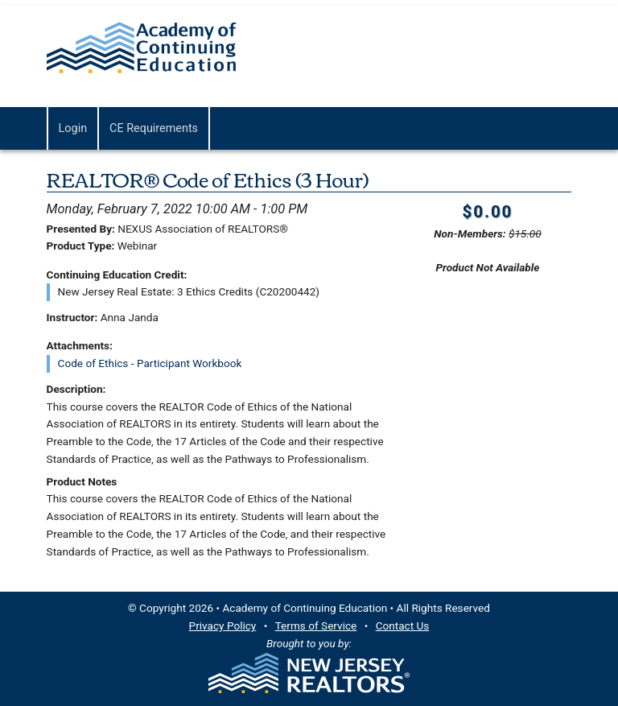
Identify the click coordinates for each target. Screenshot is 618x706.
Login (73, 128)
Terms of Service (316, 625)
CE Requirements (153, 128)
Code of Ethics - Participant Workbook (150, 363)
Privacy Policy (223, 625)
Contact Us (403, 625)
